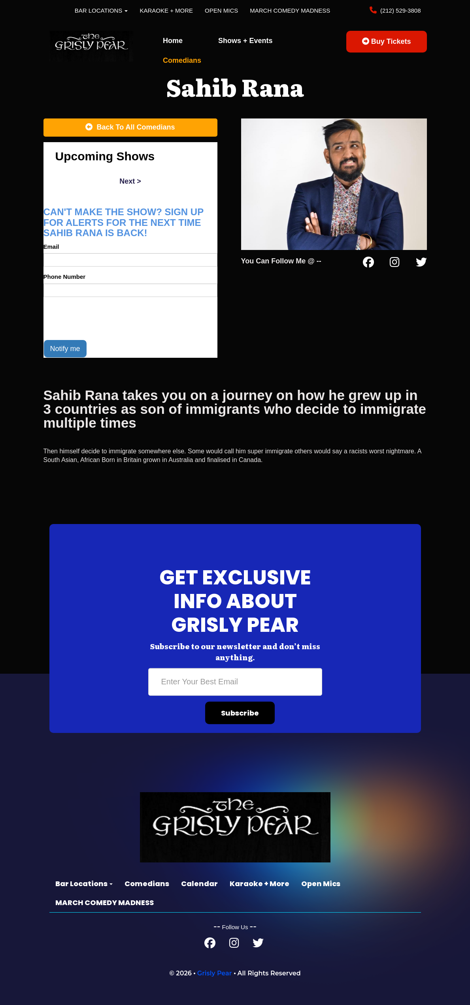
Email (51, 246)
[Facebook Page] (368, 264)
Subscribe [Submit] (240, 713)
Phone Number (64, 276)
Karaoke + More (166, 10)
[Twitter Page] (421, 264)
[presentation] (103, 318)
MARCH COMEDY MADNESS (290, 10)
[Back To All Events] (130, 127)
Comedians (182, 60)
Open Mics (221, 10)
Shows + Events (245, 41)
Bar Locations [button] (101, 10)
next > (130, 181)
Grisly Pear (214, 973)
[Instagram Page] (395, 264)
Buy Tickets (386, 41)
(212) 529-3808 (400, 10)
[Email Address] (235, 681)
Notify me (65, 349)
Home (173, 41)
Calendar (199, 884)
